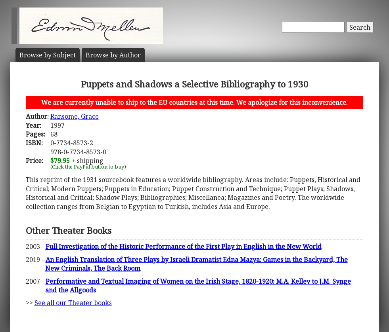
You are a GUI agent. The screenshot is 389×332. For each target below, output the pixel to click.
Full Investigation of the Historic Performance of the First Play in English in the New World (184, 246)
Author (113, 55)
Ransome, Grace (74, 116)
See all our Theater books (73, 302)
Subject (47, 55)
